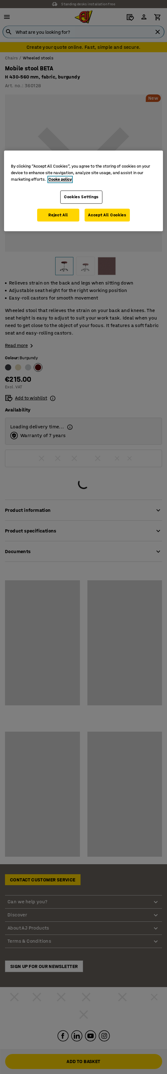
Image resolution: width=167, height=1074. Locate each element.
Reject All (58, 215)
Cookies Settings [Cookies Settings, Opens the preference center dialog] (81, 197)
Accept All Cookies (107, 215)
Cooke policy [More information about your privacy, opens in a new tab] (60, 179)
